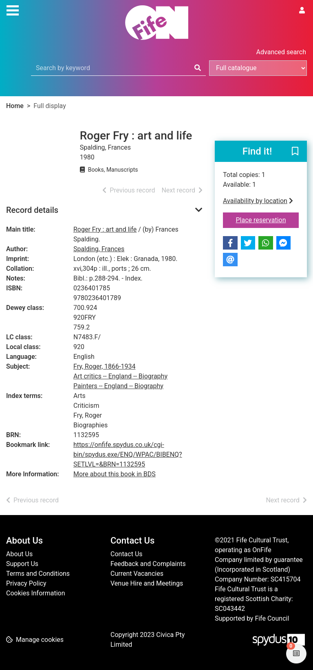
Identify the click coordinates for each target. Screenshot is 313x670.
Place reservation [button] (267, 219)
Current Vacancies (136, 573)
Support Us (22, 564)
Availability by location (258, 201)
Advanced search (281, 52)
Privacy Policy (26, 583)
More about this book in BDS (114, 474)
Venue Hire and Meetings (146, 583)
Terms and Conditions (38, 573)
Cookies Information (35, 593)
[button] (295, 151)
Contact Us (126, 554)
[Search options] (258, 68)
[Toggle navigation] (13, 9)
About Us (19, 554)
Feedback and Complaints (148, 564)
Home (15, 106)
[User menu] (302, 10)
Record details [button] (32, 210)
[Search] (198, 68)
